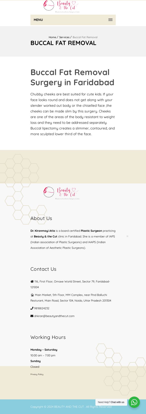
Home (52, 37)
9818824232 (41, 308)
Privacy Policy (36, 374)
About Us (41, 218)
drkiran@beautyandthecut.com (54, 316)
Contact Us (43, 269)
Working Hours (48, 337)
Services (64, 37)
